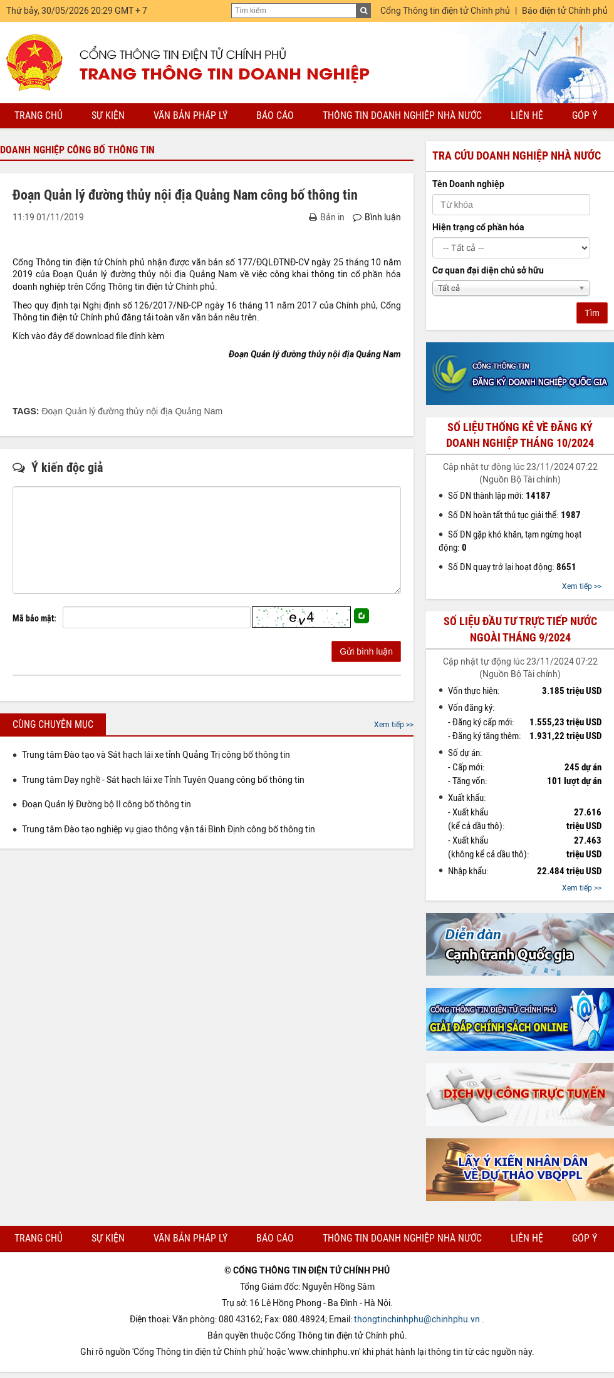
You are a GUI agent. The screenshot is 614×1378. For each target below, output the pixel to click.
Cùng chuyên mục (53, 724)
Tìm (592, 313)
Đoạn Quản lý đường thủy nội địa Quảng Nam (131, 411)
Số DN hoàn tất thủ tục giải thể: (514, 515)
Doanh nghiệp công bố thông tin (77, 150)
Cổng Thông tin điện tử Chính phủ (445, 11)
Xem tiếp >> (394, 724)
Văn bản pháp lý (190, 115)
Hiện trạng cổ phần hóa (478, 227)
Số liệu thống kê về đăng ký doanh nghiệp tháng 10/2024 (520, 435)
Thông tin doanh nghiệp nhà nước (402, 115)
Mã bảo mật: (34, 618)
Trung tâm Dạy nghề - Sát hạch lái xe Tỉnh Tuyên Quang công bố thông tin (163, 780)
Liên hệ (527, 115)
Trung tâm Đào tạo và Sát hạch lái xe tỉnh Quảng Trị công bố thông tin (156, 755)
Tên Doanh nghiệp (468, 184)
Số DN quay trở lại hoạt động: (512, 567)
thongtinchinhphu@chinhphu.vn (417, 1319)
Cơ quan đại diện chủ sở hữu (488, 270)
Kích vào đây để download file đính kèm (88, 336)
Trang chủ (38, 115)
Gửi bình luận (366, 651)
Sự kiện (108, 115)
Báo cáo (275, 115)
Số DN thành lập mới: (499, 495)
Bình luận (377, 217)
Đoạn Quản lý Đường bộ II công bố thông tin (106, 804)
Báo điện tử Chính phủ (565, 11)
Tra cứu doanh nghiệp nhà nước (516, 156)
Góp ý (584, 115)
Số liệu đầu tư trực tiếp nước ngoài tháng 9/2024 (520, 629)
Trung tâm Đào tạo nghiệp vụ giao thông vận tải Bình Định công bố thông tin (168, 829)
